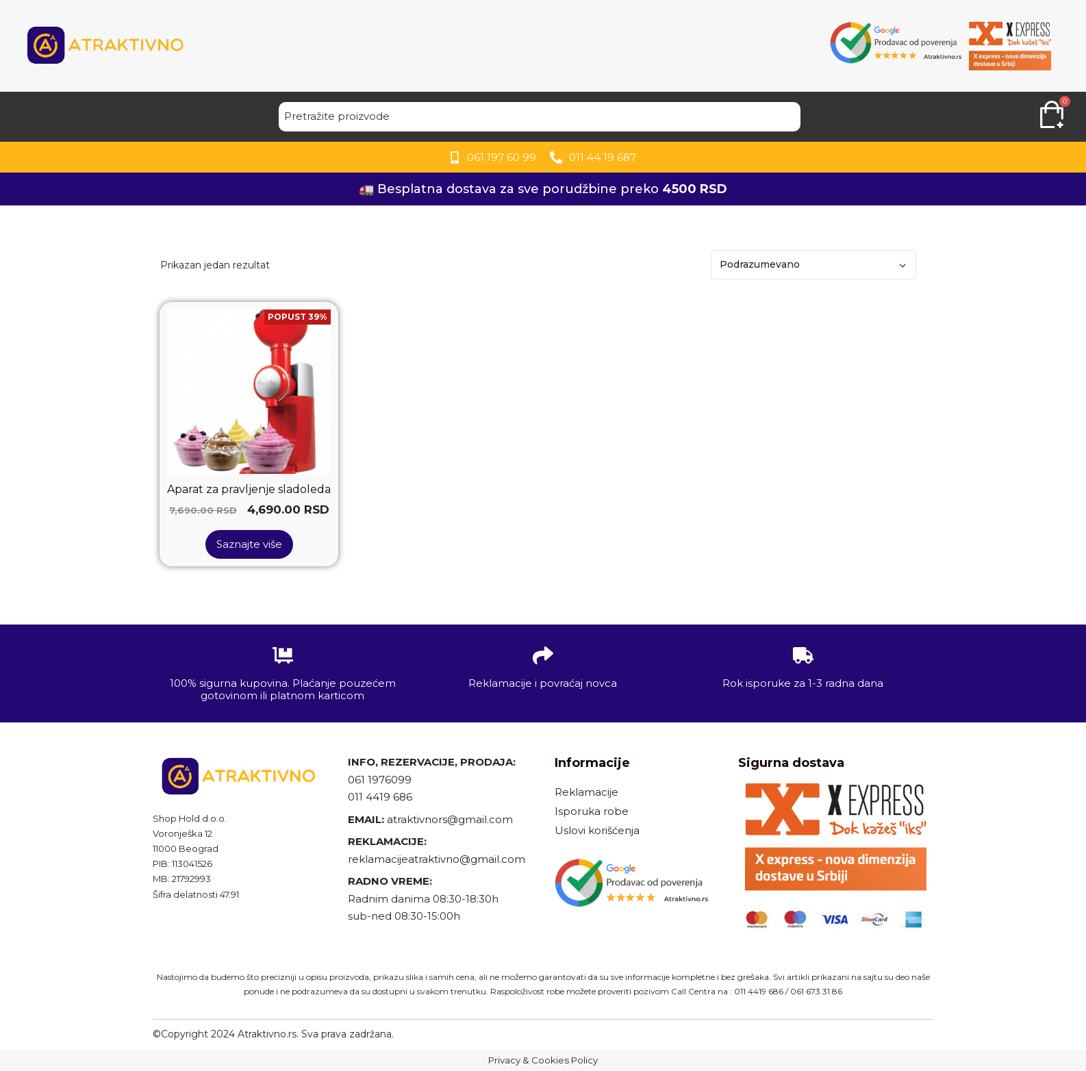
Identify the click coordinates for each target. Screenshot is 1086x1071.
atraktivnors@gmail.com (451, 819)
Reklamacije (586, 791)
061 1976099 (380, 779)
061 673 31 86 (816, 991)
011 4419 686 (380, 796)
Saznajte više (249, 544)
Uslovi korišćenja (597, 830)
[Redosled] (813, 264)
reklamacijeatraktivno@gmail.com (436, 859)
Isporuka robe (592, 811)
